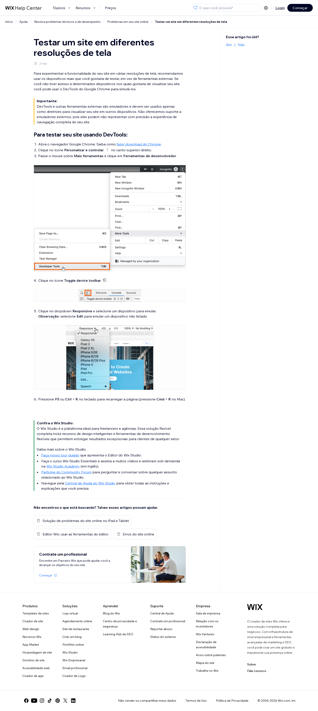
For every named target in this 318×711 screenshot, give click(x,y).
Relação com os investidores (207, 623)
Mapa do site (205, 663)
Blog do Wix (111, 613)
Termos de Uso (196, 701)
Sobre (251, 664)
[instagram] (42, 700)
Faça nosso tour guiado (60, 455)
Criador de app (33, 676)
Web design (30, 629)
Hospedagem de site (37, 652)
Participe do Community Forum (66, 472)
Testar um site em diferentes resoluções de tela (191, 22)
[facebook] (26, 700)
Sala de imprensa (208, 613)
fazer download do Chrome (139, 144)
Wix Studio (70, 652)
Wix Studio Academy (63, 466)
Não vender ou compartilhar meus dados (147, 701)
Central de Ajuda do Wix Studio (90, 483)
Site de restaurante (75, 629)
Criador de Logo (74, 676)
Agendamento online (77, 621)
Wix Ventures (205, 634)
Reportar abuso (161, 629)
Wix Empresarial (73, 660)
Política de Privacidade (232, 701)
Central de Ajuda (162, 613)
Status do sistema (163, 637)
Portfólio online (73, 645)
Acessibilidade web (36, 668)
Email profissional (74, 668)
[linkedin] (73, 700)
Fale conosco (256, 671)
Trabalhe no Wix (207, 671)
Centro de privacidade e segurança (120, 623)
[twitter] (65, 700)
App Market (30, 645)
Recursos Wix (32, 637)
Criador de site (32, 621)
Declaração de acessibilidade (206, 644)
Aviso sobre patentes (211, 655)
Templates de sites (35, 613)
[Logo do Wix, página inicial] (255, 607)
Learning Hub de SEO (118, 634)
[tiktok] (50, 700)
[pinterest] (58, 700)
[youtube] (34, 700)
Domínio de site (33, 660)
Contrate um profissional (167, 621)
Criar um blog (72, 637)
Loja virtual (70, 613)
